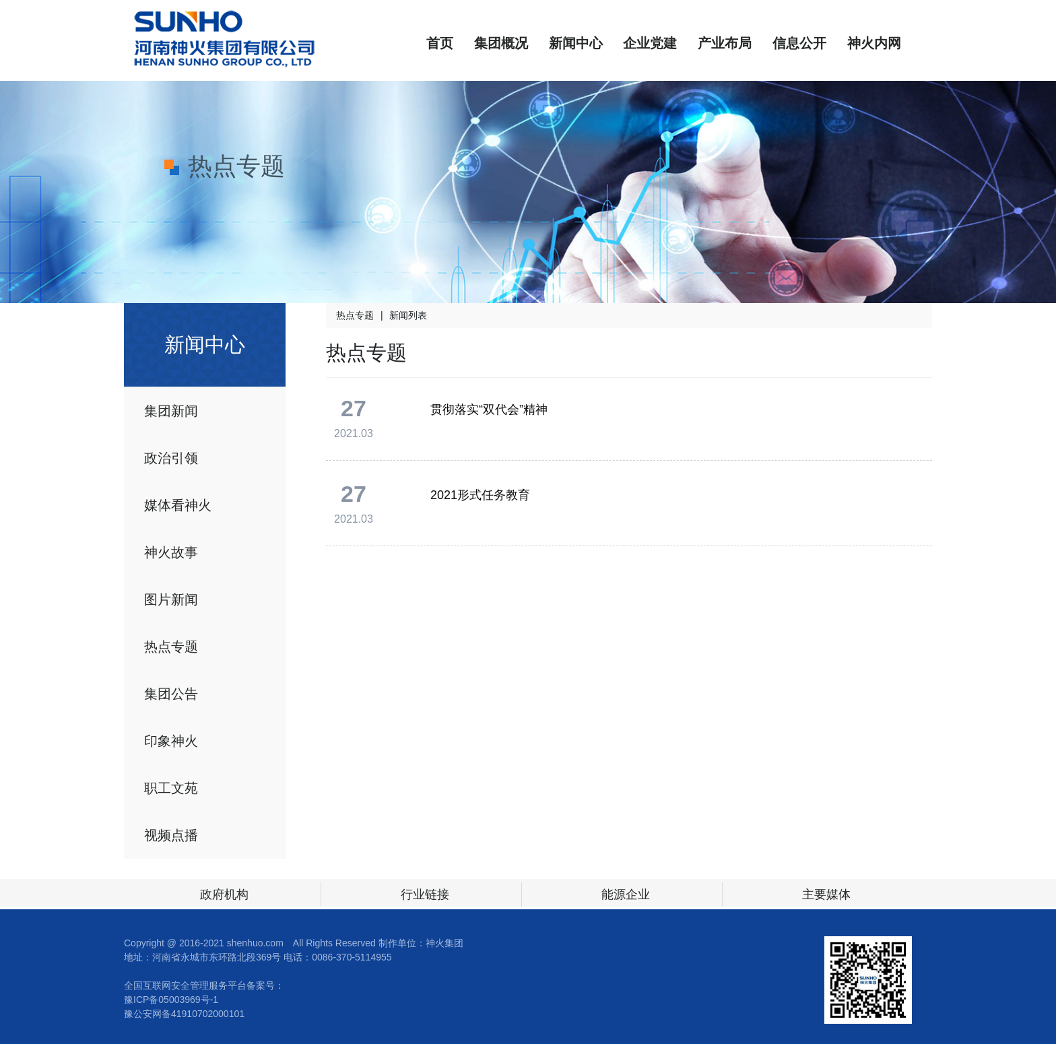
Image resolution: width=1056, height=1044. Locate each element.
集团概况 (501, 43)
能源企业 (625, 894)
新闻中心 (576, 43)
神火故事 (171, 552)
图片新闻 (171, 599)
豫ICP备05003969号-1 (171, 999)
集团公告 (171, 693)
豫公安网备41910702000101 (184, 1013)
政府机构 (224, 894)
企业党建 (650, 43)
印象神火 (171, 740)
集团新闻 (171, 410)
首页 (439, 43)
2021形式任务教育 (480, 495)
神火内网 (874, 43)
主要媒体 (826, 894)
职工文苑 (171, 788)
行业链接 (425, 894)
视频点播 (171, 835)
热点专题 (171, 646)
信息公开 (799, 43)
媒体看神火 (177, 505)
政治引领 (171, 458)
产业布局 (725, 43)
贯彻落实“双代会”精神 (489, 409)
